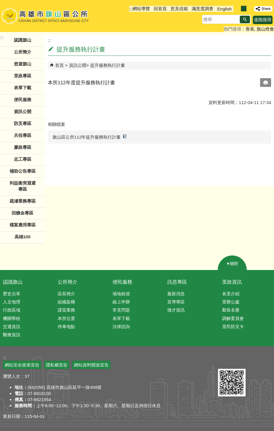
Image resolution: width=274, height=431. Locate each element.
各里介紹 (230, 293)
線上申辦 (121, 301)
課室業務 (66, 309)
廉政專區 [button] (22, 147)
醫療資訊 (11, 334)
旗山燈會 (265, 28)
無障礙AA (253, 362)
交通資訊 (11, 326)
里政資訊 (232, 282)
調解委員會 (233, 318)
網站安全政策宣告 (22, 364)
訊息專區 (177, 282)
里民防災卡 (233, 326)
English (224, 8)
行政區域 (11, 309)
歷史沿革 (11, 293)
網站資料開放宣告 (91, 364)
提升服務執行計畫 (107, 65)
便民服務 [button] (22, 99)
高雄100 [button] (22, 236)
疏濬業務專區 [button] (23, 200)
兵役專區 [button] (22, 135)
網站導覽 (141, 8)
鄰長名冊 (230, 309)
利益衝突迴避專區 (23, 186)
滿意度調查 (202, 8)
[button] (245, 19)
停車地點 (66, 326)
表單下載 (22, 87)
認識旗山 (13, 282)
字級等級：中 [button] (243, 8)
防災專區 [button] (22, 123)
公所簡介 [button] (22, 51)
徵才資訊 (176, 309)
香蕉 (250, 28)
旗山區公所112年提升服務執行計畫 (89, 137)
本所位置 (66, 318)
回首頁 (160, 8)
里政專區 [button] (22, 75)
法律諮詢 (121, 326)
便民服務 (122, 282)
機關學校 (11, 318)
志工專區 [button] (22, 159)
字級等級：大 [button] (249, 8)
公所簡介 (67, 282)
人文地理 (11, 301)
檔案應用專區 (23, 224)
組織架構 (66, 301)
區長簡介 (66, 293)
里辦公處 (230, 301)
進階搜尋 (262, 19)
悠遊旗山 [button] (22, 63)
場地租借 (121, 293)
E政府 (224, 361)
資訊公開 (77, 65)
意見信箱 (179, 8)
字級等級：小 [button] (237, 8)
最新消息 (176, 293)
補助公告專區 (23, 171)
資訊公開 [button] (22, 111)
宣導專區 (176, 301)
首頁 (59, 65)
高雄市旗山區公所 (45, 16)
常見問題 (121, 309)
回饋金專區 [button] (22, 212)
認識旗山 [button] (22, 39)
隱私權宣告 (57, 364)
